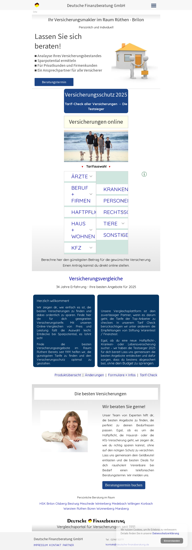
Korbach (147, 503)
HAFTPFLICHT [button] (82, 212)
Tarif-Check (148, 375)
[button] (144, 174)
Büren (91, 508)
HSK (42, 503)
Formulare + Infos (122, 375)
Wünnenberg (105, 508)
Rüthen (81, 508)
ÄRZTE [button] (79, 176)
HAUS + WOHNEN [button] (82, 229)
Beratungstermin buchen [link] (123, 485)
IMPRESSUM (41, 545)
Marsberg (122, 508)
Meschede (87, 503)
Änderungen (94, 375)
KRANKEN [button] (114, 189)
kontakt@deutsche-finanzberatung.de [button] (127, 544)
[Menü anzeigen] (154, 5)
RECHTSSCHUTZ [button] (114, 212)
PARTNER (68, 545)
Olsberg (61, 503)
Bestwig (73, 503)
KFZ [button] (76, 247)
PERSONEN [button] (114, 200)
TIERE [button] (110, 223)
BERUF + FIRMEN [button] (81, 194)
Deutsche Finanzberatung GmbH (96, 5)
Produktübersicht (68, 375)
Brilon (51, 503)
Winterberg (103, 503)
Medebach (119, 503)
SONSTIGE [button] (114, 235)
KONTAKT (55, 545)
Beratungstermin (54, 82)
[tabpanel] (96, 23)
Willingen (133, 503)
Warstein (69, 508)
